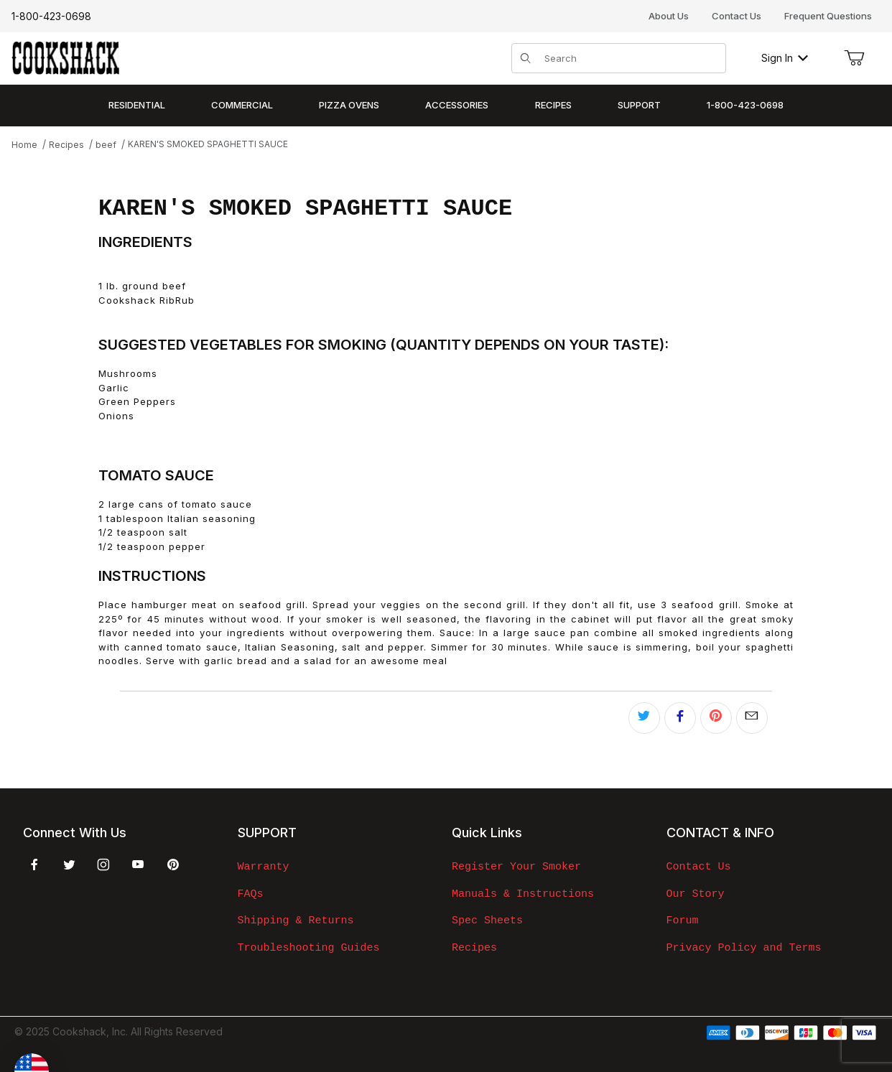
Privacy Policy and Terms (744, 948)
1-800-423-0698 (51, 16)
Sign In (784, 58)
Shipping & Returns (296, 920)
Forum (682, 920)
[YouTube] (137, 864)
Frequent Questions (828, 16)
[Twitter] (69, 864)
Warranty (263, 866)
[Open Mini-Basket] (854, 58)
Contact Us (736, 16)
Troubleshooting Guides (309, 948)
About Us (669, 16)
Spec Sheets (487, 920)
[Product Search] (630, 58)
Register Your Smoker (516, 866)
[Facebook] (34, 864)
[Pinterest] (173, 864)
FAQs (251, 894)
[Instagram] (103, 864)
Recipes (474, 948)
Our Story (695, 894)
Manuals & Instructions (523, 894)
